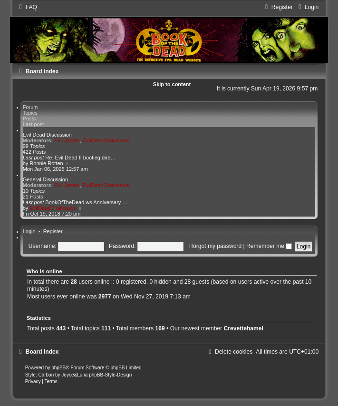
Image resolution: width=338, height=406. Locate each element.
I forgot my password (214, 246)
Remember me (269, 246)
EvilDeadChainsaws (106, 140)
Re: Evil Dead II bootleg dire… (80, 157)
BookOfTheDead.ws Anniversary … (86, 202)
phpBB (58, 367)
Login (29, 231)
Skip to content (172, 84)
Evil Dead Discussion (47, 135)
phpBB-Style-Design (110, 374)
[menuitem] (27, 7)
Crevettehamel (243, 328)
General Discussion (45, 179)
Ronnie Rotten (46, 163)
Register (53, 231)
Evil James (66, 140)
